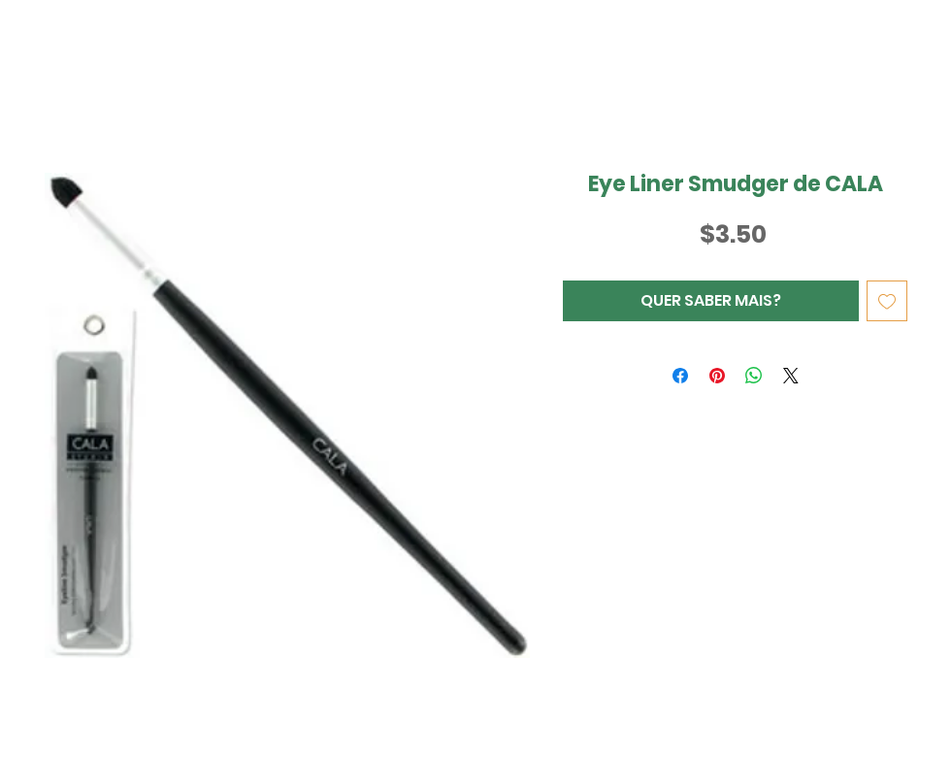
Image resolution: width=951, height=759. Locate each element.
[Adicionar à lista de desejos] (887, 300)
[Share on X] (791, 375)
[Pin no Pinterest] (717, 375)
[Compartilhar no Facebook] (680, 375)
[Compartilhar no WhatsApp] (754, 375)
